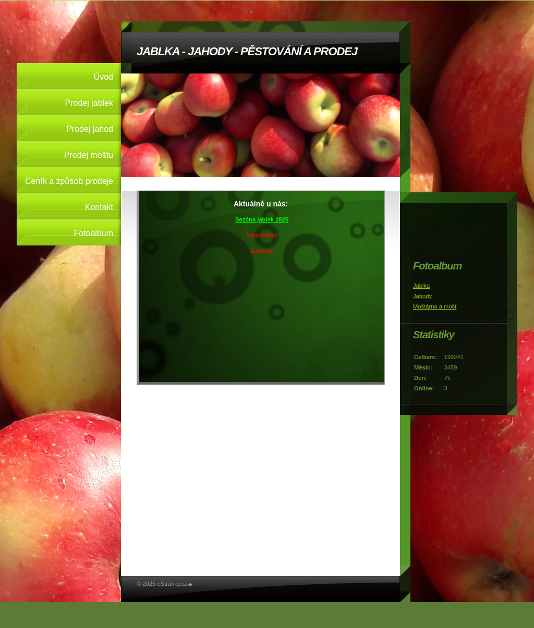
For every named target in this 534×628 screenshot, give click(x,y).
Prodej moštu (88, 155)
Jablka (421, 285)
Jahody (422, 296)
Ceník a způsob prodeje (69, 181)
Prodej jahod (89, 129)
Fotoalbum (93, 233)
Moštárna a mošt (434, 306)
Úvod (103, 76)
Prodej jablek (89, 102)
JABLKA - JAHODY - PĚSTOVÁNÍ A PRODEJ (247, 51)
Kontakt (99, 207)
